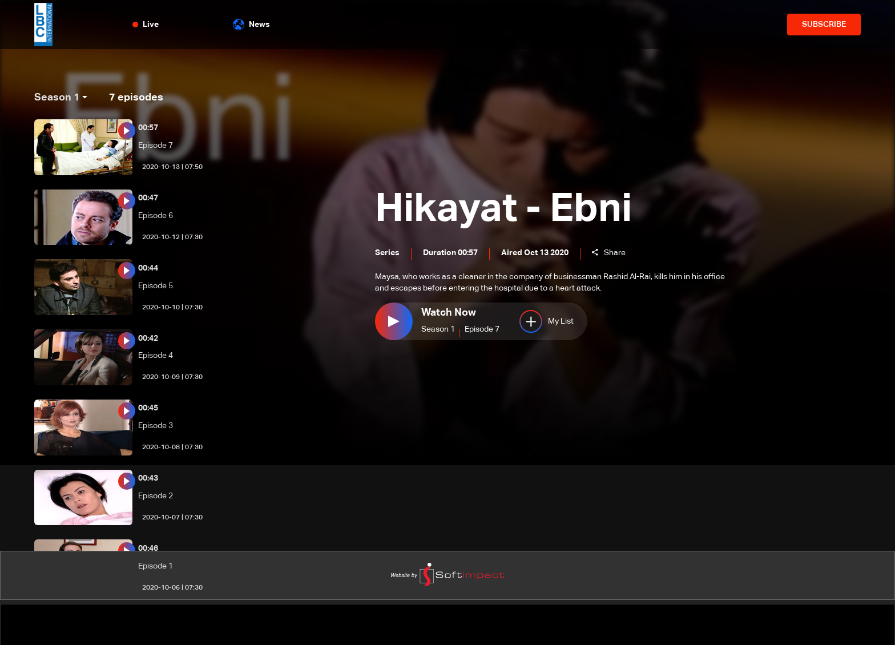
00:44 (148, 268)
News (251, 24)
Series (387, 254)
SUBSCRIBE (824, 25)
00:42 (148, 338)
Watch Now (448, 313)
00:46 (148, 549)
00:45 (148, 408)
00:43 (148, 478)
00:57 (148, 128)
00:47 (148, 198)
